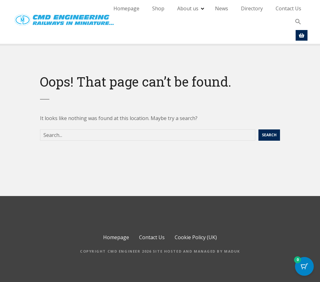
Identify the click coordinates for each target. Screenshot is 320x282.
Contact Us (288, 8)
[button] (298, 22)
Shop (158, 8)
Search (269, 135)
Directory (252, 8)
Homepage (126, 8)
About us (187, 8)
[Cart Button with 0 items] (304, 266)
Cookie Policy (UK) (196, 237)
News (221, 8)
